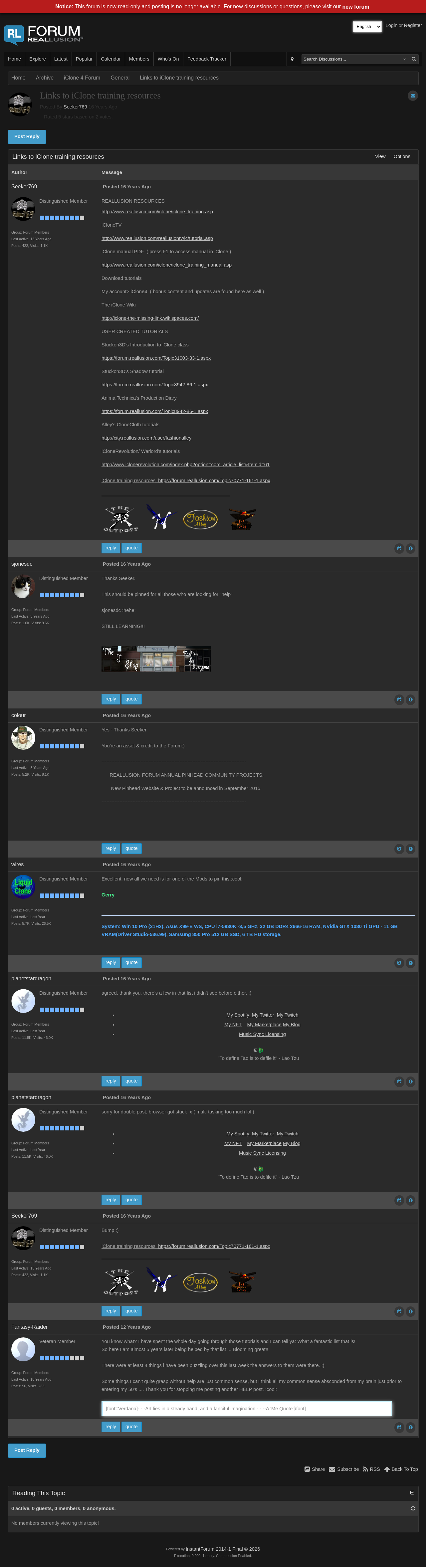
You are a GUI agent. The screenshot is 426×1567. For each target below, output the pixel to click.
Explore (37, 59)
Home (14, 59)
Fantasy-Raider (29, 1327)
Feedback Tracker (206, 59)
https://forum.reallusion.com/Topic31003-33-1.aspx (156, 358)
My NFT (233, 1024)
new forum (355, 7)
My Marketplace (264, 1024)
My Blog (292, 1024)
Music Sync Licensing (262, 1034)
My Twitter (263, 1015)
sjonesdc (21, 564)
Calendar (110, 59)
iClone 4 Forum (82, 78)
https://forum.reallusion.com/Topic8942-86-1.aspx (155, 384)
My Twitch (288, 1015)
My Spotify (238, 1015)
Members (139, 59)
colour (18, 715)
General (119, 78)
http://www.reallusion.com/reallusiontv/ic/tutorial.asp (157, 238)
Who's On (168, 59)
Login (392, 25)
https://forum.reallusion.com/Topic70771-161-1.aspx (214, 480)
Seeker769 (75, 106)
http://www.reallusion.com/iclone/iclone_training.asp (157, 211)
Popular (84, 59)
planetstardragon (31, 978)
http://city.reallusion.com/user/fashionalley (146, 438)
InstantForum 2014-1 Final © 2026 (223, 1549)
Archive (45, 78)
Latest (61, 59)
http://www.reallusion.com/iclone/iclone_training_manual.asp (167, 265)
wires (17, 864)
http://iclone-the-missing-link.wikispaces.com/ (150, 318)
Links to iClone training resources (179, 78)
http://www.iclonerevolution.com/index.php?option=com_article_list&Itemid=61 (186, 464)
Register (413, 25)
